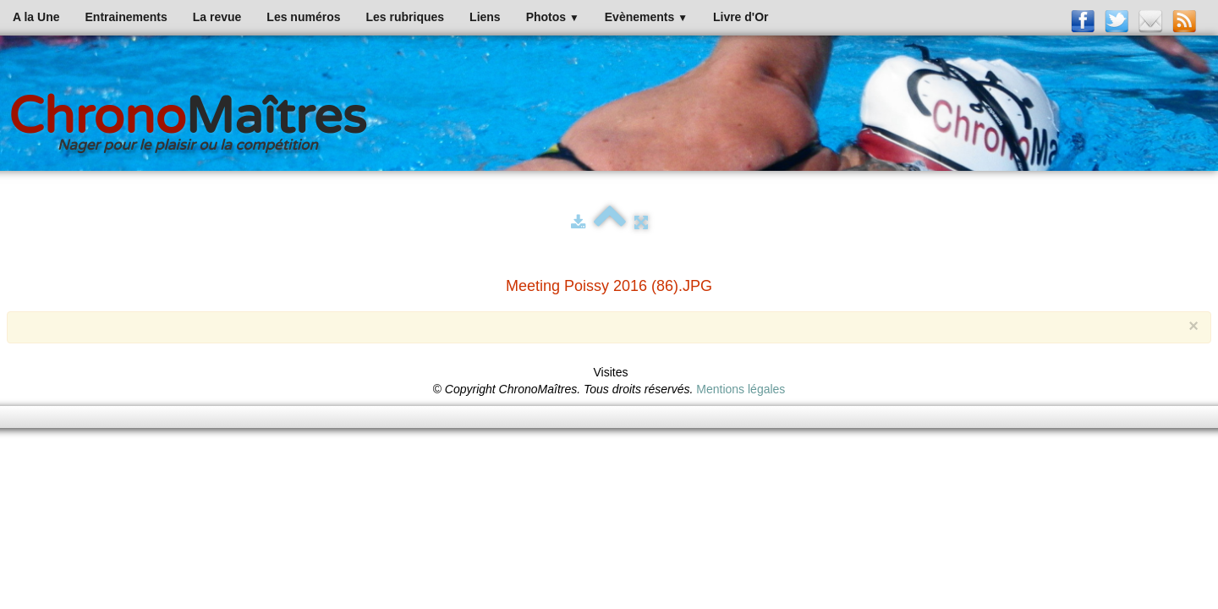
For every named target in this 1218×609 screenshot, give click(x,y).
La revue (217, 17)
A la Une (36, 17)
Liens (485, 17)
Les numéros (303, 17)
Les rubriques (404, 17)
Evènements (646, 17)
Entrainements (126, 17)
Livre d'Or (741, 17)
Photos (552, 17)
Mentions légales (740, 389)
